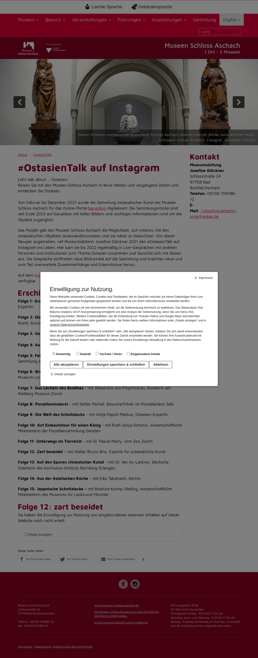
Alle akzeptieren (66, 364)
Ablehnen (160, 364)
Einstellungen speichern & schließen (116, 364)
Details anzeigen (65, 374)
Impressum (206, 277)
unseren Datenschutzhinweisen (69, 324)
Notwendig (61, 354)
